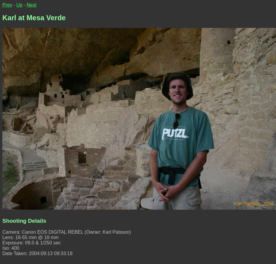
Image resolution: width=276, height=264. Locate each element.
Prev (7, 4)
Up (19, 4)
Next (32, 4)
